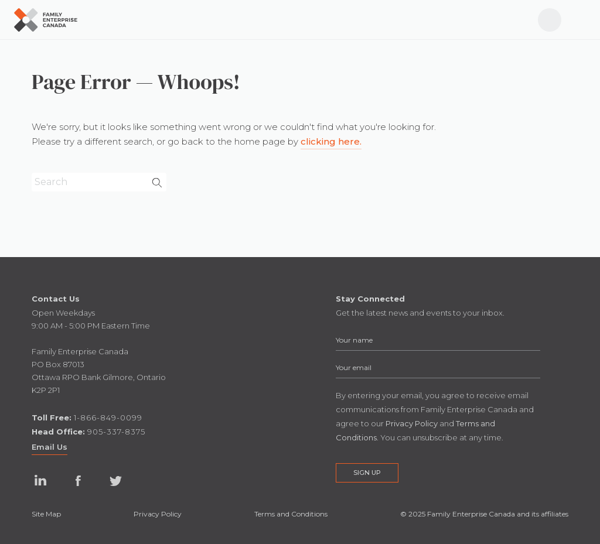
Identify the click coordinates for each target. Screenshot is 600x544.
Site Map (46, 513)
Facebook (78, 481)
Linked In (40, 481)
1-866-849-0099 (108, 417)
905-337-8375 (116, 431)
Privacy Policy (158, 513)
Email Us (49, 446)
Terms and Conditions (291, 513)
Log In (544, 13)
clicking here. (331, 141)
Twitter (115, 481)
